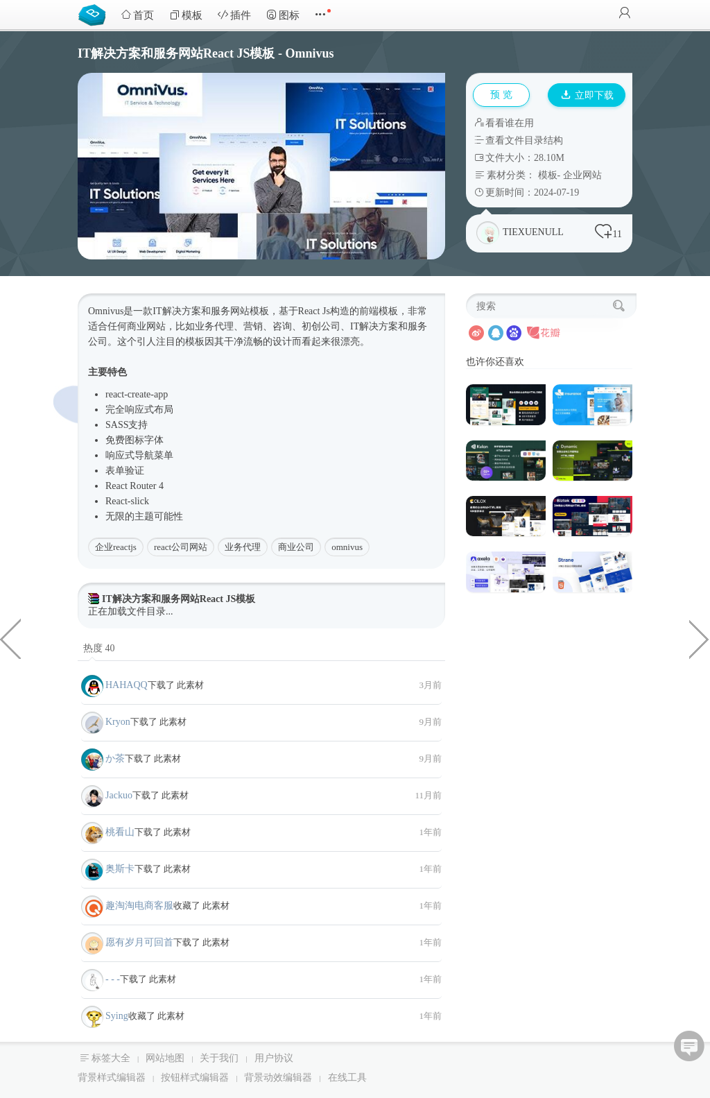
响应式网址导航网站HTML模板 (10, 638)
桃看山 (120, 832)
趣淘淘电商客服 (139, 905)
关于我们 (219, 1058)
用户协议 (273, 1058)
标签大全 (111, 1058)
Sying (116, 1016)
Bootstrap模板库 (95, 14)
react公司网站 (180, 547)
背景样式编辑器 (112, 1077)
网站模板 (249, 311)
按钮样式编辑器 (195, 1077)
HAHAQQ (126, 685)
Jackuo (118, 795)
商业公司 (296, 547)
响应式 (139, 409)
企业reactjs (116, 547)
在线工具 (347, 1077)
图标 (283, 15)
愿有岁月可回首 (139, 942)
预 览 (501, 94)
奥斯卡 (120, 869)
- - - (112, 979)
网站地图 (165, 1058)
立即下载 (587, 95)
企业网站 (582, 175)
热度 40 (99, 648)
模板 (185, 15)
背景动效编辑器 (278, 1077)
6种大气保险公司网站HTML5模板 (699, 638)
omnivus (347, 547)
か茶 (115, 758)
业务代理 (243, 547)
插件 (234, 15)
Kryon (117, 722)
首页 (137, 15)
